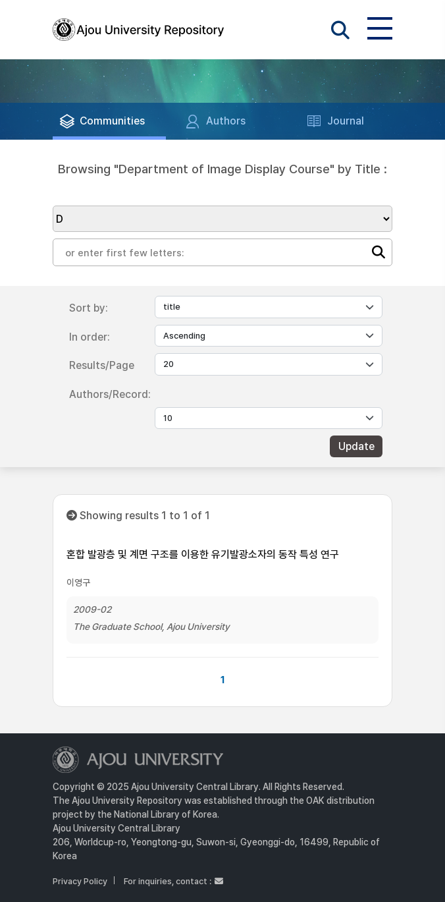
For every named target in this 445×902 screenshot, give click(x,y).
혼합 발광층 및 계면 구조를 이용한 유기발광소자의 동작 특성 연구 (202, 554)
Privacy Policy (80, 881)
